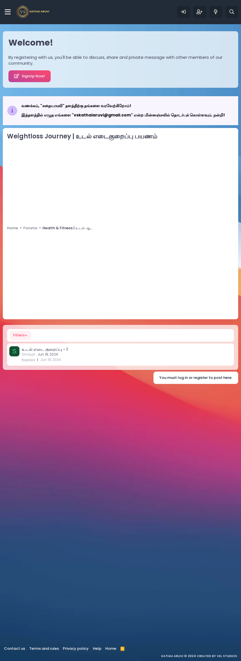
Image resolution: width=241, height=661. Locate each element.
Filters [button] (18, 335)
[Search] (232, 12)
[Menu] (7, 12)
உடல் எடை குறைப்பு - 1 (45, 349)
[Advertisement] (120, 181)
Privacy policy (76, 648)
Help (97, 648)
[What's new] (215, 12)
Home (110, 648)
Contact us (14, 648)
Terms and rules (44, 648)
